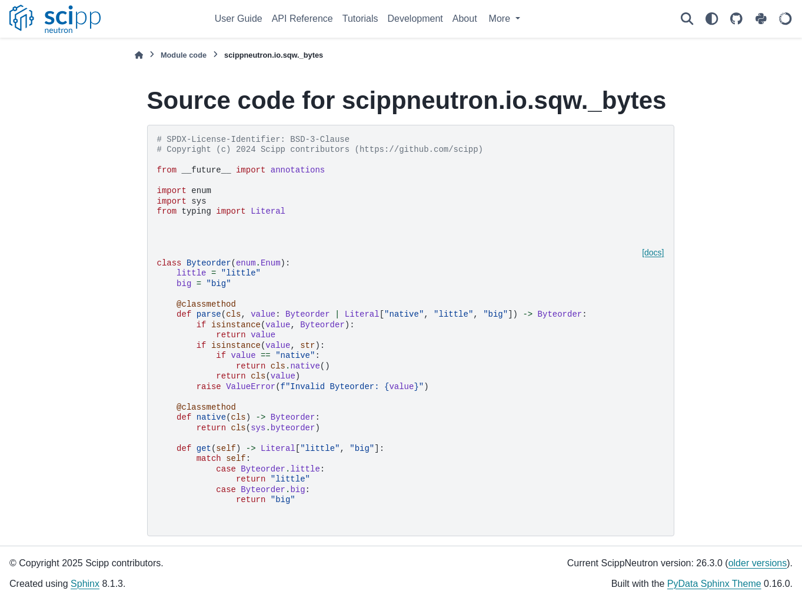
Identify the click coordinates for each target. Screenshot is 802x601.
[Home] (139, 55)
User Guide (238, 19)
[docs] (653, 252)
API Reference (302, 19)
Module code (184, 55)
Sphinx (85, 584)
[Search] (687, 19)
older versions (757, 563)
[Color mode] (711, 19)
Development (415, 19)
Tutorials (360, 19)
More (501, 19)
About (464, 19)
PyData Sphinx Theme (714, 584)
